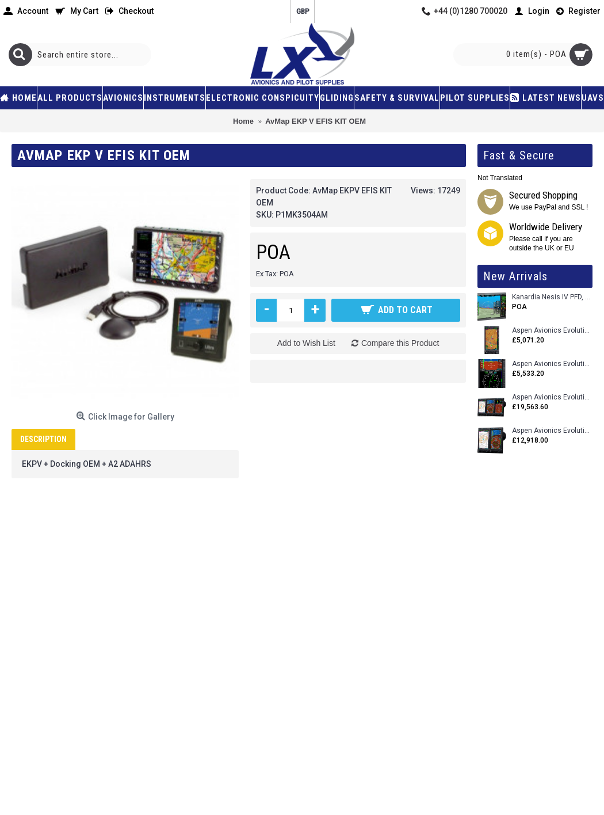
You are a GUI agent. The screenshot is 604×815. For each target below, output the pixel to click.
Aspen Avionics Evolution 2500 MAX (552, 397)
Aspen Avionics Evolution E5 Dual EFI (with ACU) (552, 364)
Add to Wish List (306, 343)
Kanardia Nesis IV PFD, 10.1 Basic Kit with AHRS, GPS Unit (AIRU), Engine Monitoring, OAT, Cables (552, 297)
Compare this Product (400, 343)
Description (43, 439)
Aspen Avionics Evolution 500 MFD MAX (552, 330)
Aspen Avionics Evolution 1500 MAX (552, 431)
